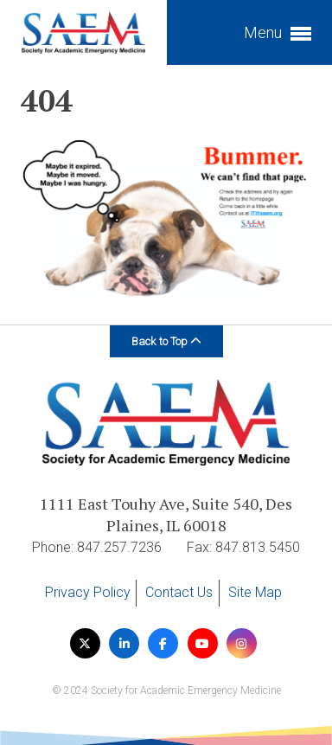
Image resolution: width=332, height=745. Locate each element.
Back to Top (166, 341)
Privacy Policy (88, 592)
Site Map (255, 592)
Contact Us (179, 592)
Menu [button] (277, 34)
